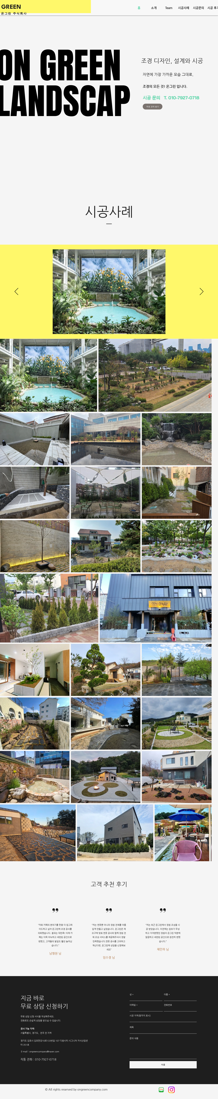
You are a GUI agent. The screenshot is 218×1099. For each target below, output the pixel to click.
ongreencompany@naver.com (44, 1051)
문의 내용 (134, 1038)
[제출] (163, 1064)
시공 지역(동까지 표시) (140, 1015)
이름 (166, 994)
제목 (132, 1027)
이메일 (133, 1005)
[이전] (16, 292)
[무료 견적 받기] (152, 106)
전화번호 (168, 1005)
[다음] (201, 292)
